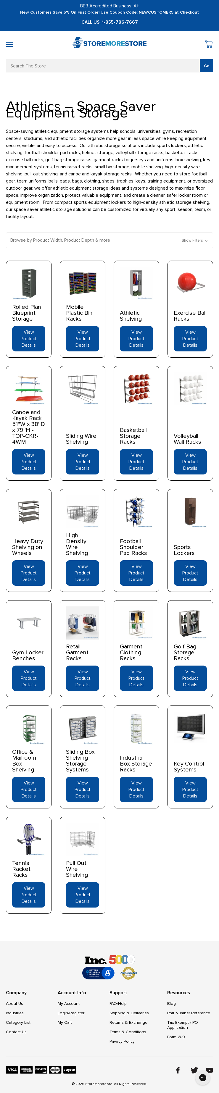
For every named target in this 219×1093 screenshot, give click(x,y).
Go (207, 65)
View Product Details (29, 338)
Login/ (63, 1012)
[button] (109, 240)
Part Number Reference (188, 1012)
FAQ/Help (118, 1003)
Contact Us (16, 1031)
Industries (15, 1012)
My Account (69, 1003)
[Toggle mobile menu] (9, 44)
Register (76, 1012)
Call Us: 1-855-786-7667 (109, 22)
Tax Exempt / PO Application (182, 1025)
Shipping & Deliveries (129, 1012)
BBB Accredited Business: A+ (109, 6)
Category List (18, 1022)
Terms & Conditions (127, 1031)
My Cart (65, 1022)
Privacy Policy (122, 1041)
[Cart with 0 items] (209, 45)
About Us (14, 1003)
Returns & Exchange (128, 1022)
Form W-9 (176, 1036)
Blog (171, 1003)
